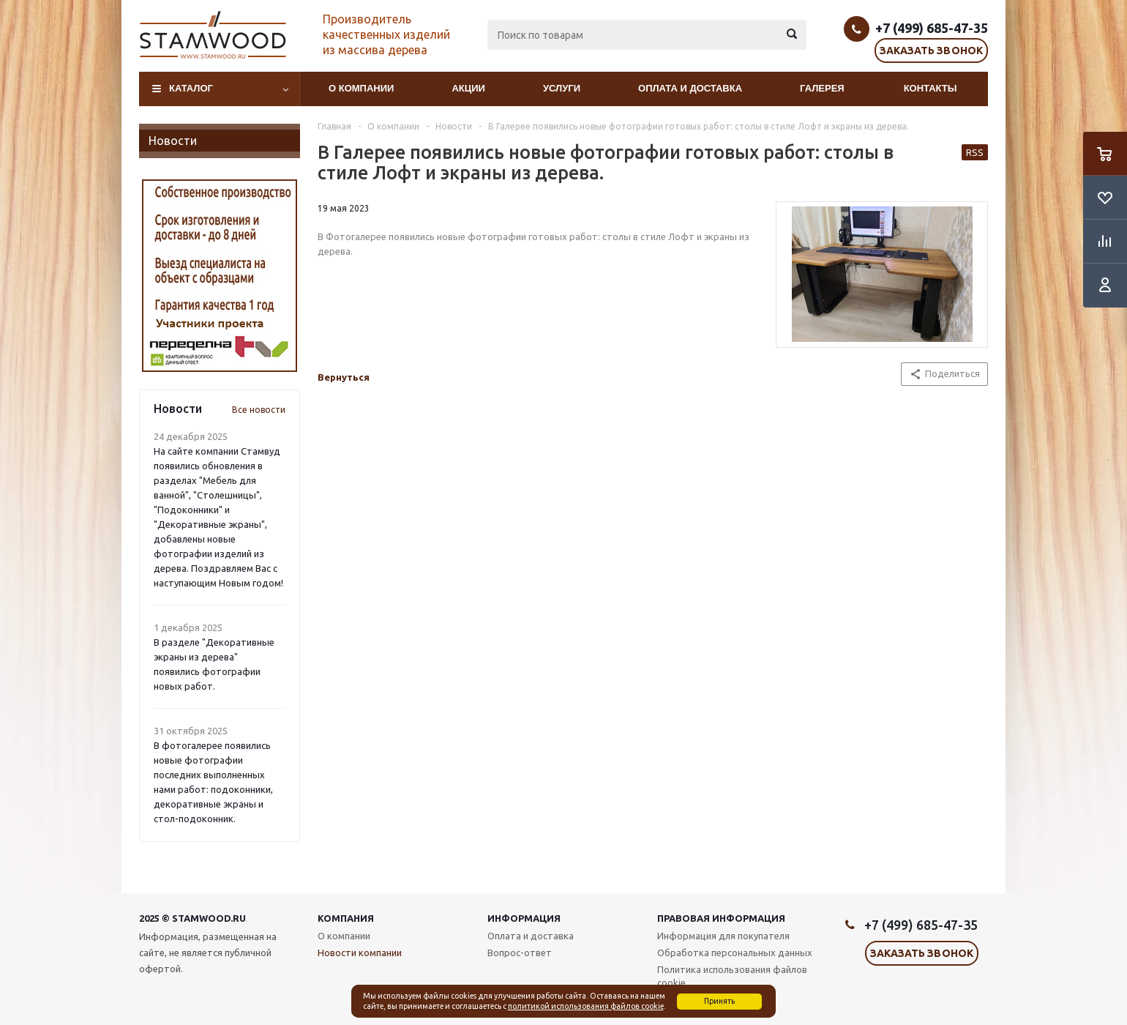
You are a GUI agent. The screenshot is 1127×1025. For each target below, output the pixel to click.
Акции (468, 88)
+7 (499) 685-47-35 (931, 27)
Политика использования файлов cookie (732, 976)
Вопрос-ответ (519, 952)
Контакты (930, 88)
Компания (346, 918)
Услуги (561, 88)
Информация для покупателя (723, 936)
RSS (975, 152)
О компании (361, 88)
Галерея (822, 88)
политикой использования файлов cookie (586, 1006)
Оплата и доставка (690, 88)
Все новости (258, 409)
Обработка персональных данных (734, 952)
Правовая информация (721, 918)
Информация (524, 918)
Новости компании (360, 952)
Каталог (191, 88)
